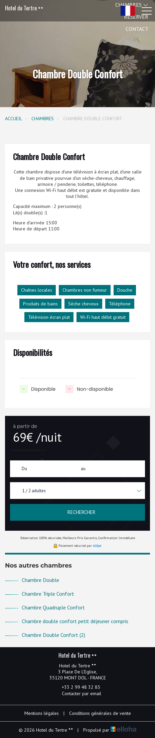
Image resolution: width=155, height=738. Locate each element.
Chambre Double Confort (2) (53, 635)
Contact (137, 28)
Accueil (13, 119)
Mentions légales (41, 713)
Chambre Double (40, 580)
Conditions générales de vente (100, 713)
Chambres (42, 119)
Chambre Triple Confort (48, 593)
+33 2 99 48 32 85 (77, 687)
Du (24, 468)
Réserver (136, 16)
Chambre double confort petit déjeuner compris (75, 621)
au (83, 468)
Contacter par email (77, 693)
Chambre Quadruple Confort (53, 607)
